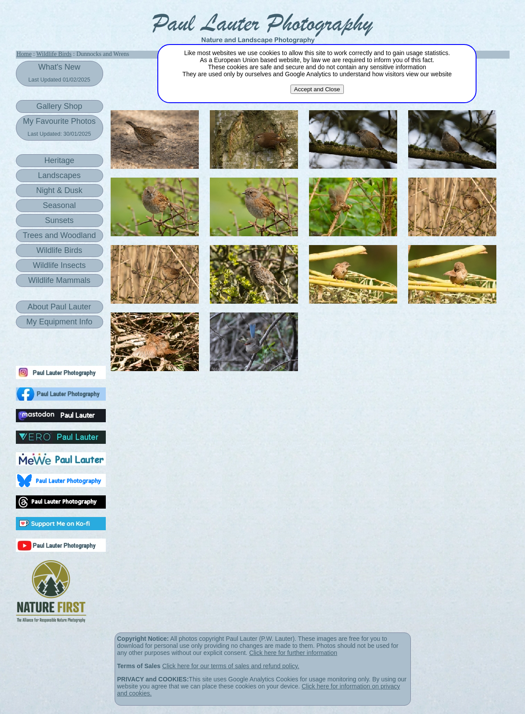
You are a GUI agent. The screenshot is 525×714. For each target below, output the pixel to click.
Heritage (59, 160)
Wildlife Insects (59, 265)
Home (24, 54)
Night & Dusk (59, 190)
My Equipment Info (59, 321)
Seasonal (59, 205)
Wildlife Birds (53, 54)
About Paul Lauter (59, 306)
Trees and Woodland (59, 235)
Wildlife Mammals (59, 280)
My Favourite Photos (59, 127)
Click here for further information (293, 652)
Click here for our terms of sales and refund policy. (230, 665)
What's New (59, 73)
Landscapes (59, 175)
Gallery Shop (59, 106)
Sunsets (59, 220)
